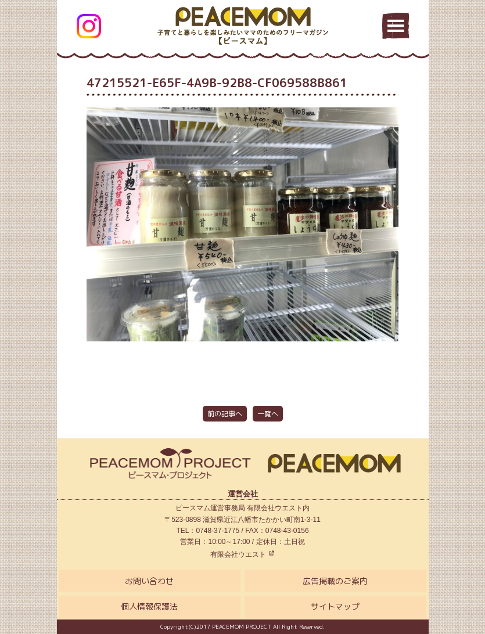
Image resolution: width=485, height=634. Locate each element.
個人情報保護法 (149, 606)
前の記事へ (224, 414)
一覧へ (267, 414)
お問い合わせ (149, 580)
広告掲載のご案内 (335, 580)
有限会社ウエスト (242, 554)
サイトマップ (335, 606)
